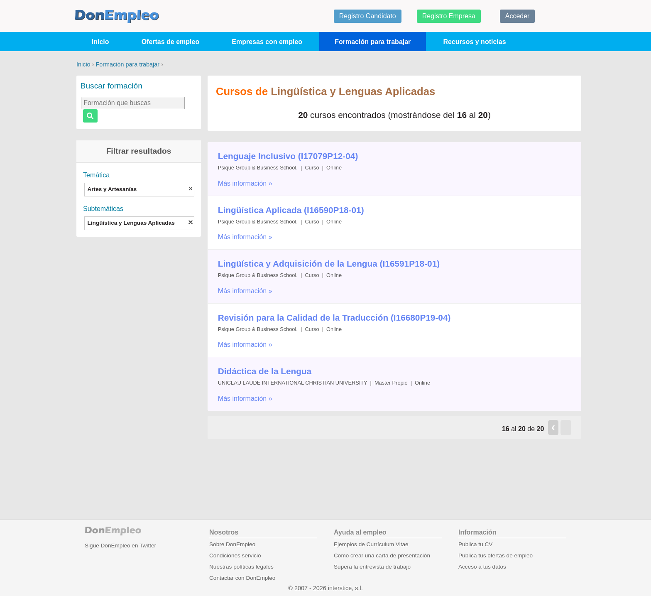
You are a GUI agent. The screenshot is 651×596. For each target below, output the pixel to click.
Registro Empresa (448, 16)
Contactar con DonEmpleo (242, 578)
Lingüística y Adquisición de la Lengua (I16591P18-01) (329, 263)
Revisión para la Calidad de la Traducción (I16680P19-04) (334, 317)
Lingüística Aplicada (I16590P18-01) (291, 210)
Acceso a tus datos (482, 567)
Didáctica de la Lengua (264, 371)
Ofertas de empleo (171, 41)
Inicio (100, 41)
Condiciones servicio (235, 555)
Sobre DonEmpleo (232, 544)
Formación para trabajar (373, 41)
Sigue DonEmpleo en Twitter (120, 545)
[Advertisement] (138, 361)
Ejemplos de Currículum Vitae (371, 544)
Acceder (517, 16)
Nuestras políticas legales (241, 567)
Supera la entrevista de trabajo (372, 567)
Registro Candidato (367, 16)
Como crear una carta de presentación (382, 555)
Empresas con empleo (267, 41)
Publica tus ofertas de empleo (495, 555)
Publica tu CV (475, 544)
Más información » (245, 183)
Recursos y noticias (474, 41)
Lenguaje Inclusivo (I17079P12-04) (288, 156)
